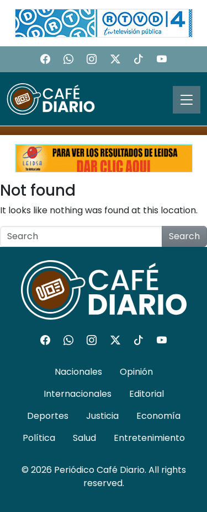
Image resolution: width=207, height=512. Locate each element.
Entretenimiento (149, 438)
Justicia (102, 415)
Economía (158, 415)
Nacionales (78, 371)
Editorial (146, 393)
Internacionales (78, 393)
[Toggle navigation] (186, 100)
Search (184, 236)
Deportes (47, 415)
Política (39, 438)
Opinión (136, 371)
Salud (84, 438)
